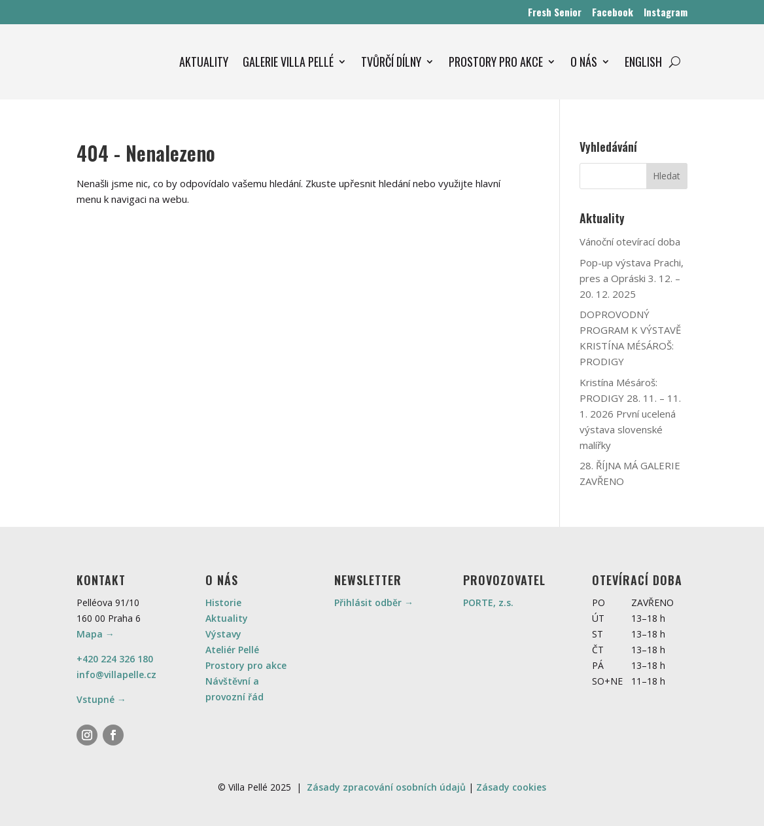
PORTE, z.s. (488, 602)
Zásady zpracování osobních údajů (386, 787)
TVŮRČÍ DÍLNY (391, 61)
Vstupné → (101, 699)
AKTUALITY (203, 61)
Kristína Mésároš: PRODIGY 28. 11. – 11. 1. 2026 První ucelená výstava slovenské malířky (630, 414)
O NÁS (583, 61)
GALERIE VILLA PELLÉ (288, 61)
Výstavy (223, 634)
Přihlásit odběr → (373, 602)
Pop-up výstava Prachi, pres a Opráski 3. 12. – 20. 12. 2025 (632, 278)
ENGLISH (643, 61)
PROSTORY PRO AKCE (496, 61)
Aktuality (226, 618)
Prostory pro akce (245, 665)
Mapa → (95, 634)
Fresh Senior (555, 12)
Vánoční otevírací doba (630, 241)
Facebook (612, 12)
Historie (223, 602)
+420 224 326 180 (115, 659)
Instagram (665, 12)
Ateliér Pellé (232, 649)
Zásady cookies (511, 787)
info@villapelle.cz (116, 674)
